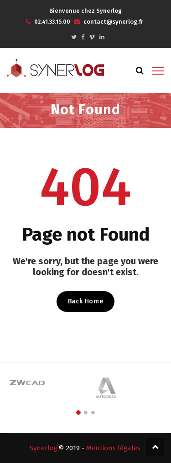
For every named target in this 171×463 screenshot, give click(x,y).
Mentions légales (113, 448)
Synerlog (43, 448)
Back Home (85, 301)
